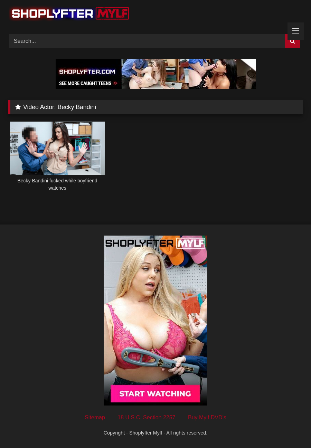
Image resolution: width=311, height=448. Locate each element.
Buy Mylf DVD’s (207, 417)
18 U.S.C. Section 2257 (146, 417)
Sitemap (95, 417)
